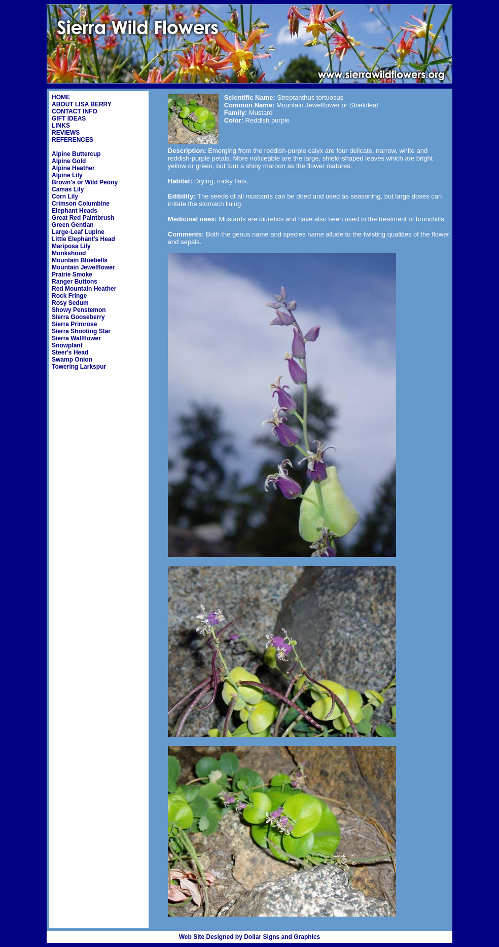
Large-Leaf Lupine (78, 231)
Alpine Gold (69, 161)
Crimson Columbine (81, 203)
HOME (61, 97)
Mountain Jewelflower (83, 267)
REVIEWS (66, 132)
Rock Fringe (69, 295)
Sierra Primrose (74, 324)
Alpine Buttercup (76, 153)
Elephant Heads (74, 210)
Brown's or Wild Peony (85, 182)
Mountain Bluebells (80, 260)
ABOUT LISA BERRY (82, 104)
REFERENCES (72, 139)
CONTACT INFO (74, 111)
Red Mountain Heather (84, 288)
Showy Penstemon (79, 309)
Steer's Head (70, 352)
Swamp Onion (72, 359)
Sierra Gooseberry (78, 317)
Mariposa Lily (71, 246)
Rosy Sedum (70, 302)
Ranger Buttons (74, 281)
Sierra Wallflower (76, 338)
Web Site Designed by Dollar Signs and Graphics (249, 936)
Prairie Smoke (72, 274)
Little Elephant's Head (83, 239)
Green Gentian (73, 224)
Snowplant (67, 345)
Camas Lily (68, 189)
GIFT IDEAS (69, 118)
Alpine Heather (73, 168)
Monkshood (69, 253)
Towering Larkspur (79, 366)
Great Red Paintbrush (83, 217)
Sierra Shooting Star (81, 331)
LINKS (61, 125)
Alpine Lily (67, 175)
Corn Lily (65, 196)
